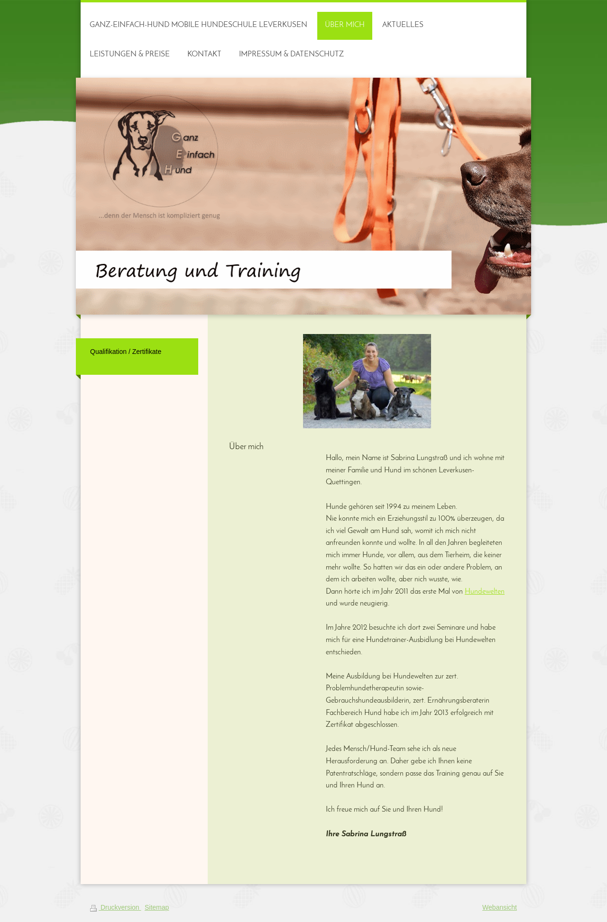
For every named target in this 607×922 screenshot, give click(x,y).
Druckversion (115, 907)
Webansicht (499, 907)
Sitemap (157, 907)
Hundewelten (485, 592)
